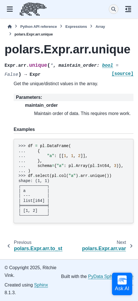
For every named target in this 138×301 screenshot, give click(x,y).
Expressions (76, 26)
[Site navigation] (10, 9)
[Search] (113, 9)
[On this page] (128, 9)
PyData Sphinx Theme (110, 276)
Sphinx (41, 285)
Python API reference (38, 26)
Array (100, 26)
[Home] (10, 27)
